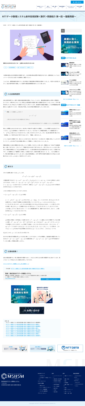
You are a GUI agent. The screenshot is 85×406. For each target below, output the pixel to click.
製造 (65, 380)
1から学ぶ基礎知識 (44, 391)
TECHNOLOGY (48, 7)
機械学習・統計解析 (58, 379)
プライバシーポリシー (42, 393)
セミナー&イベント (42, 381)
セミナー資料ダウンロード (45, 387)
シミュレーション (57, 382)
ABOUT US (40, 7)
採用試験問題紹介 (12, 67)
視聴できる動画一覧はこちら (71, 145)
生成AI (55, 390)
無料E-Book (42, 385)
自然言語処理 (56, 384)
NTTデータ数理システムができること (50, 279)
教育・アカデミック (69, 389)
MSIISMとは (42, 375)
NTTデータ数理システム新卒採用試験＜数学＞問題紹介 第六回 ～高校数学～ (23, 332)
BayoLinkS (77, 382)
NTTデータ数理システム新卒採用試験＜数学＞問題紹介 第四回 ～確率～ (22, 328)
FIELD (55, 7)
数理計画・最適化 (57, 380)
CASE (62, 7)
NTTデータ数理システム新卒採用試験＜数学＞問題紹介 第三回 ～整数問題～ (23, 326)
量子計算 (55, 388)
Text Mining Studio (79, 384)
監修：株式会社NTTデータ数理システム (25, 67)
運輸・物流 (67, 379)
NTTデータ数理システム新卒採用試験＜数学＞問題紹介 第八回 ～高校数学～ (23, 335)
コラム (5, 67)
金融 (65, 387)
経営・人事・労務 (68, 393)
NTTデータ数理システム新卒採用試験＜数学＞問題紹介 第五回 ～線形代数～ (23, 330)
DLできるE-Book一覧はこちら (71, 99)
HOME (4, 25)
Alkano (76, 385)
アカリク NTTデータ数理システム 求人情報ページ (16, 264)
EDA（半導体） (57, 386)
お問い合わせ (78, 2)
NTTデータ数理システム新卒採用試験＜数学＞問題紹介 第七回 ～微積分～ (23, 333)
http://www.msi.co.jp (10, 278)
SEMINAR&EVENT (71, 7)
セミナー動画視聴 (43, 389)
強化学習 (55, 391)
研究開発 (66, 382)
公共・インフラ (68, 391)
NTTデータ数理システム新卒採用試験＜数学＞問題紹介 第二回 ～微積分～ (28, 268)
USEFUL (80, 7)
